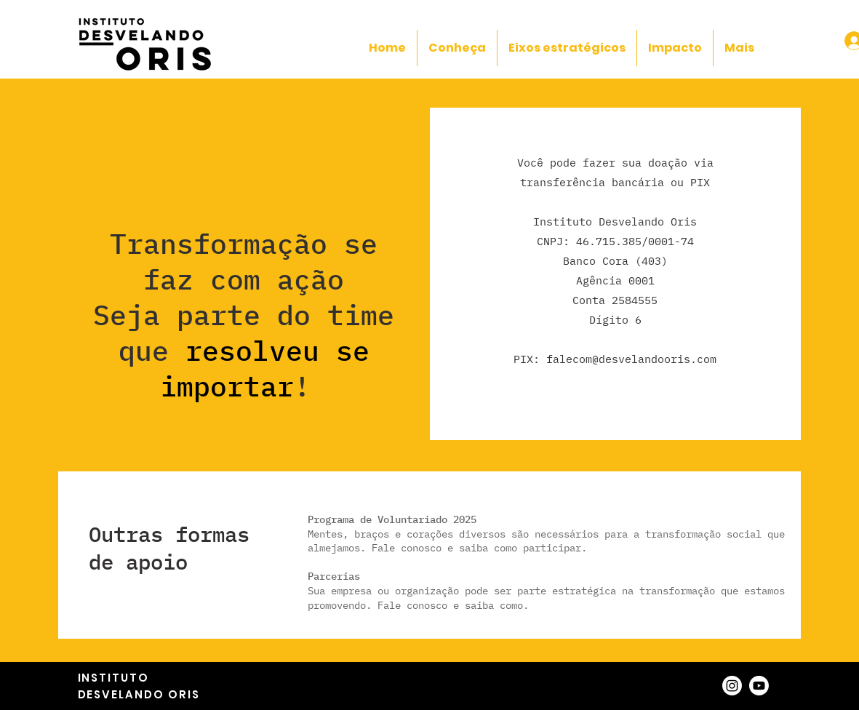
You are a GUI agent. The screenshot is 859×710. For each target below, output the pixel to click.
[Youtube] (759, 685)
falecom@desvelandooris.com (631, 359)
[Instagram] (732, 685)
